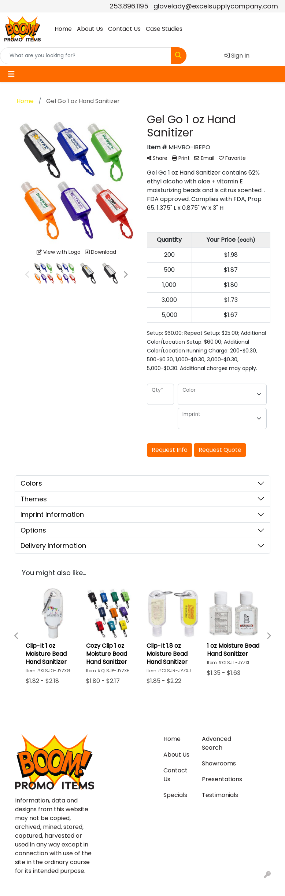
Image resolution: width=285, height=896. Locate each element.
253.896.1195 (129, 6)
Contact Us (124, 29)
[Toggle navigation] (11, 74)
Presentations (217, 779)
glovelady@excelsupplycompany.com (215, 6)
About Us (90, 29)
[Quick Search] (85, 55)
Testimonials (217, 795)
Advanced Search (216, 743)
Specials (175, 795)
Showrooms (217, 763)
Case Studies (164, 29)
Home (63, 29)
